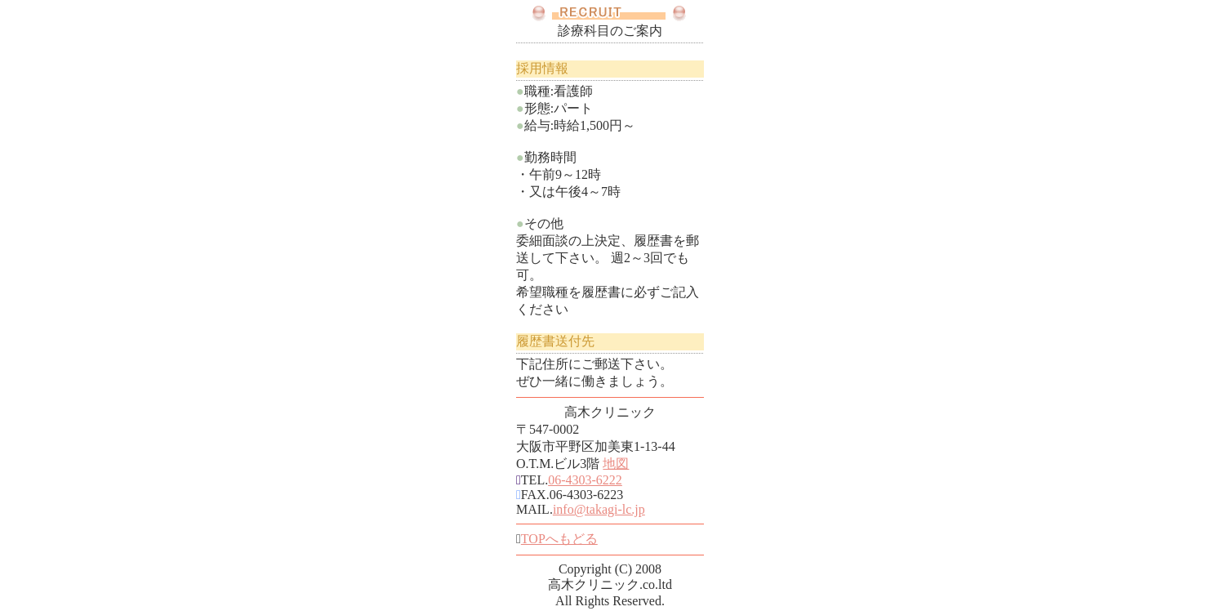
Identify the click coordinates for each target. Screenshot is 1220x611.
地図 (616, 464)
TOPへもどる (559, 539)
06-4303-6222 (585, 480)
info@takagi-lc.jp (599, 509)
